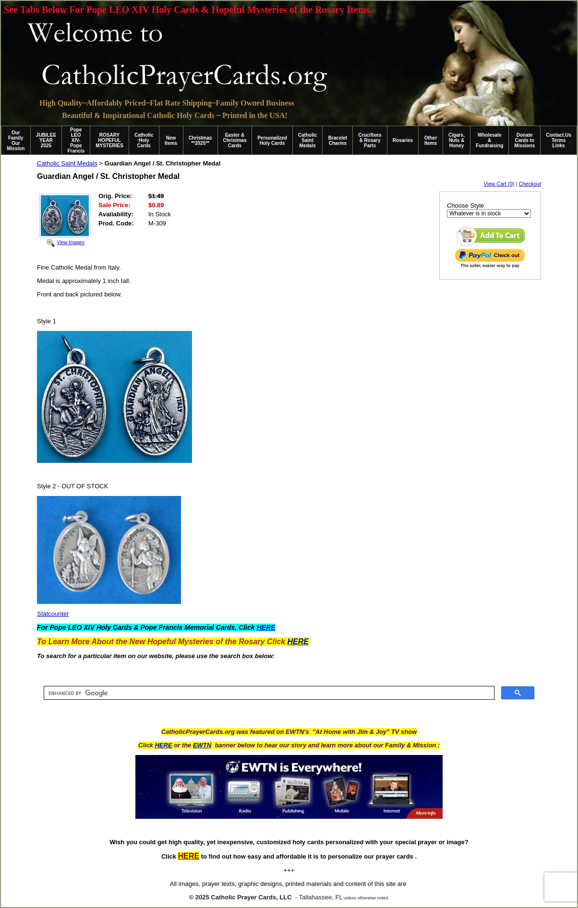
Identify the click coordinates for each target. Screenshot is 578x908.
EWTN (202, 745)
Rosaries (403, 140)
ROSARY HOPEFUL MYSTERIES (109, 140)
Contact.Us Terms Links (558, 140)
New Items (171, 140)
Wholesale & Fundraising (489, 140)
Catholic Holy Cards (143, 140)
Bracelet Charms (337, 140)
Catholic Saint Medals (307, 140)
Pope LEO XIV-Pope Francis (75, 140)
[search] (268, 693)
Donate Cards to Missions (524, 140)
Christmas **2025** (200, 140)
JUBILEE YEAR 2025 (46, 140)
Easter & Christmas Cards (235, 140)
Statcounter (53, 613)
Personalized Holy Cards (272, 140)
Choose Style (465, 205)
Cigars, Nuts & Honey (456, 140)
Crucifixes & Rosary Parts (369, 140)
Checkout (530, 184)
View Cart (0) (499, 184)
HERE (163, 745)
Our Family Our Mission (15, 140)
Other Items (430, 140)
